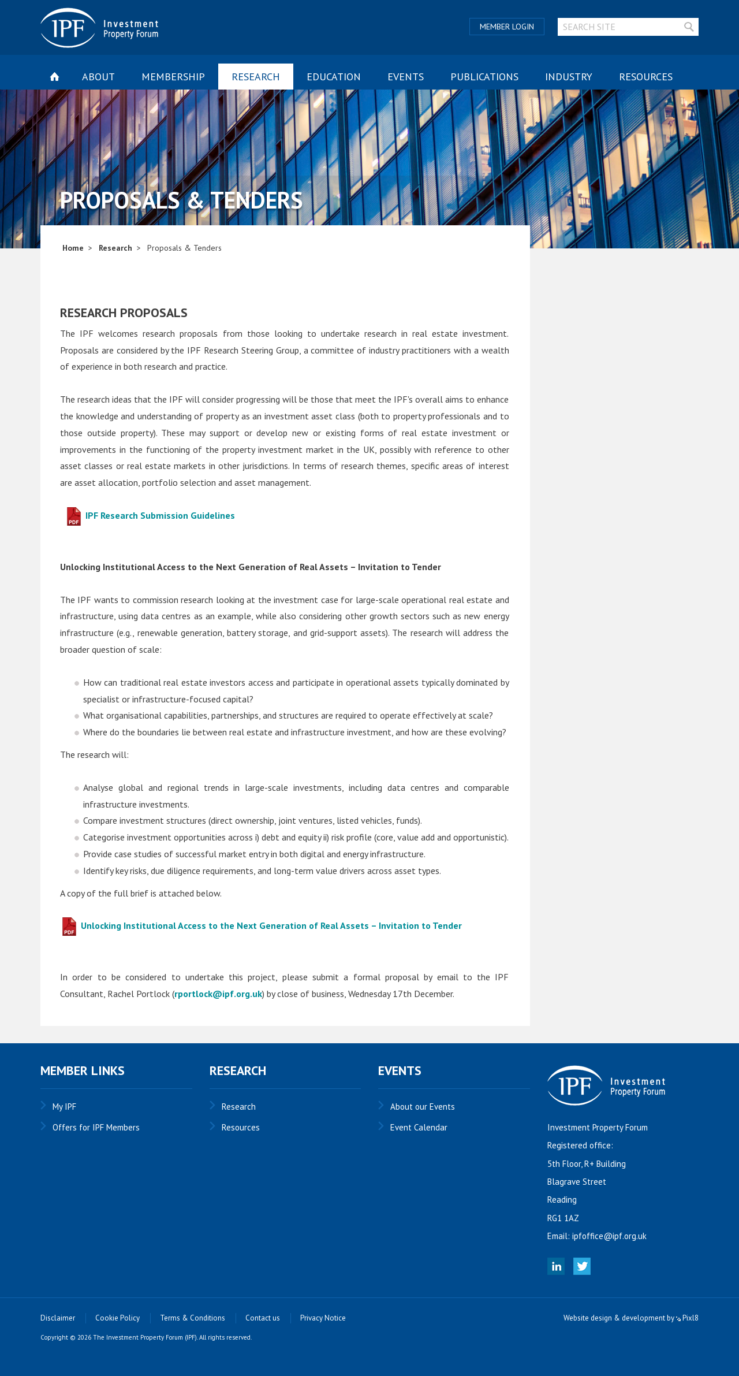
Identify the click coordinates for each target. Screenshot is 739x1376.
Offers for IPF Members (96, 1127)
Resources (646, 76)
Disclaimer (57, 1318)
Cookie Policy (117, 1318)
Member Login (507, 26)
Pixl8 (687, 1318)
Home (73, 248)
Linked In (556, 1266)
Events (405, 76)
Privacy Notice (323, 1318)
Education (334, 76)
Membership (173, 76)
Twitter (582, 1266)
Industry (568, 76)
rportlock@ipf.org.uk (218, 993)
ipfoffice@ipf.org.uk (609, 1235)
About (98, 76)
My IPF (64, 1106)
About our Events (422, 1106)
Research (256, 76)
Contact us (262, 1318)
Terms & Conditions (192, 1318)
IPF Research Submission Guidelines (150, 515)
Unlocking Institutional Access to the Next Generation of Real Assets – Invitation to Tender (261, 925)
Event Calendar (418, 1127)
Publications (484, 76)
